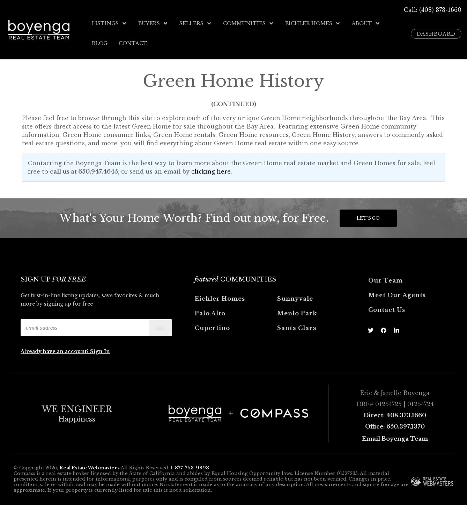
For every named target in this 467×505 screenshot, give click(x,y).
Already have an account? (55, 349)
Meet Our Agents (397, 293)
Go (160, 325)
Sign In (100, 349)
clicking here (211, 169)
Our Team (385, 278)
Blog (100, 42)
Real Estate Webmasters (89, 466)
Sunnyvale (295, 296)
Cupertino (212, 325)
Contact (133, 42)
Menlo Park (297, 311)
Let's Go (368, 216)
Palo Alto (210, 311)
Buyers (153, 23)
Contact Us (386, 307)
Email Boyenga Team (395, 436)
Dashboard (436, 33)
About (366, 23)
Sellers (195, 23)
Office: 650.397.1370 (395, 424)
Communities (248, 23)
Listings (109, 23)
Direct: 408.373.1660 (395, 413)
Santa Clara (297, 325)
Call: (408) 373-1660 (432, 9)
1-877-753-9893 (190, 466)
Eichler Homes (313, 23)
